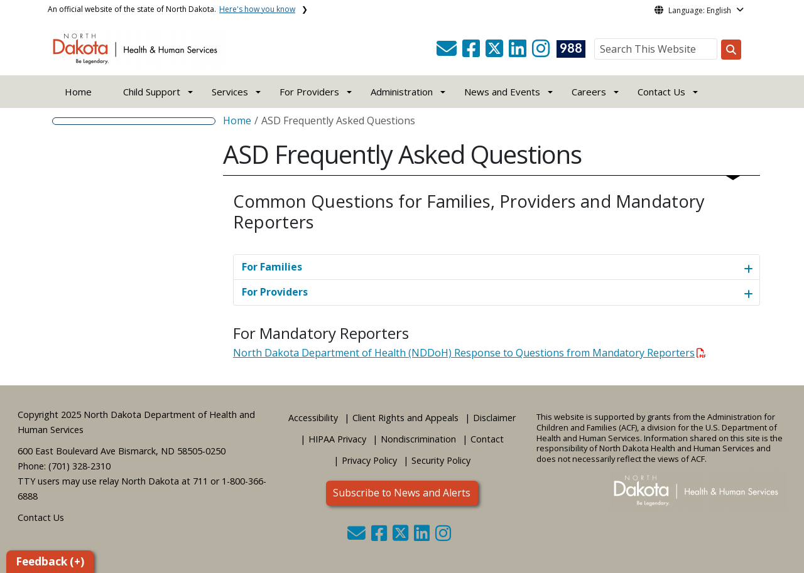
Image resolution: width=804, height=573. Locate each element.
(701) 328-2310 (79, 466)
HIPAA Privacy (337, 439)
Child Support (151, 91)
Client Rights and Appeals (405, 418)
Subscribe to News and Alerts (401, 493)
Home (78, 91)
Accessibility (313, 418)
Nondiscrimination (418, 439)
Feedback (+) (50, 561)
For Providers (275, 292)
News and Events (502, 91)
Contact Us (41, 517)
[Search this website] (731, 50)
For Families (272, 267)
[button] (448, 52)
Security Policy (440, 460)
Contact (487, 439)
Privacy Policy (369, 460)
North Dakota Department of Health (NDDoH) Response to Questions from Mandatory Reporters (469, 353)
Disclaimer (494, 418)
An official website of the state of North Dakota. (171, 9)
